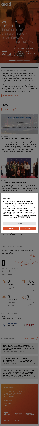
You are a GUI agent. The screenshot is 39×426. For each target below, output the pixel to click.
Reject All (28, 228)
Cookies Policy (25, 217)
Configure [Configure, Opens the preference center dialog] (19, 224)
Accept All (11, 228)
